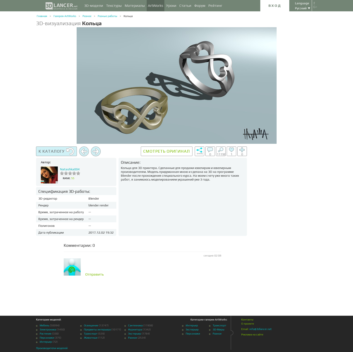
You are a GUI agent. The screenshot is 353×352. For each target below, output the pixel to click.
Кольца (128, 16)
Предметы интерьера (97, 329)
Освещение (91, 325)
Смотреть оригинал (166, 151)
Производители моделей (52, 348)
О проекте (247, 323)
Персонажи (47, 337)
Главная (42, 16)
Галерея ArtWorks (65, 16)
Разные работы (107, 16)
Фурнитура (135, 329)
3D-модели (93, 5)
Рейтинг (215, 5)
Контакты (247, 319)
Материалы (135, 5)
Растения (45, 333)
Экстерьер (134, 333)
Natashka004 (70, 169)
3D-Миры (218, 329)
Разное (87, 16)
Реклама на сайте (252, 334)
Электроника (48, 329)
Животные (90, 337)
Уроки (171, 5)
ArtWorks (155, 5)
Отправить (94, 274)
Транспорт (90, 333)
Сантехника (135, 325)
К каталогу (56, 151)
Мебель (44, 325)
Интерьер (46, 341)
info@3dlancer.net (260, 329)
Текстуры (114, 5)
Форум (199, 5)
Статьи (185, 5)
